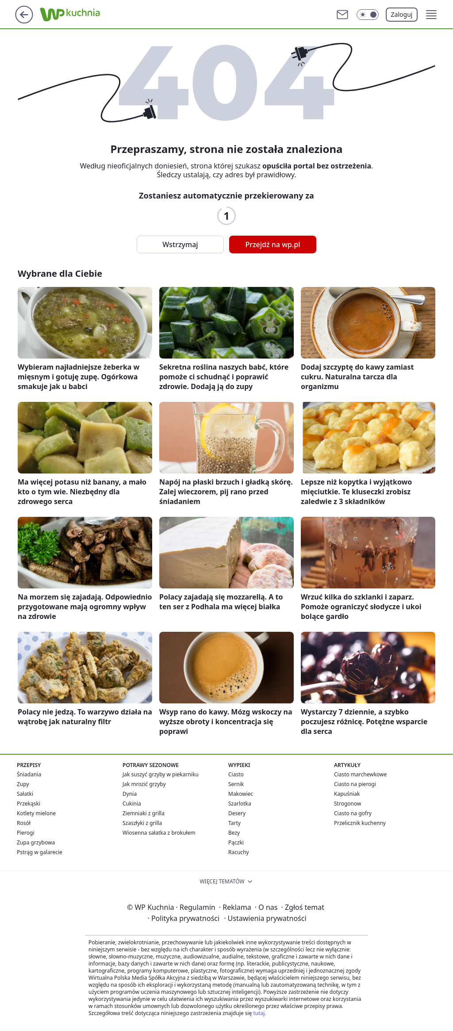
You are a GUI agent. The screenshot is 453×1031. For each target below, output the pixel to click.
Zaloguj (402, 14)
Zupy (23, 784)
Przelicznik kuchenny (360, 823)
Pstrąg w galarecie (39, 852)
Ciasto (236, 774)
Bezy (234, 832)
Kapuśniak (347, 794)
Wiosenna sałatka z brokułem (159, 832)
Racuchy (238, 852)
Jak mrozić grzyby (144, 784)
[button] (431, 15)
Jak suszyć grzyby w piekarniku (161, 774)
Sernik (236, 784)
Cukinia (132, 803)
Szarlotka (239, 803)
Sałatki (25, 794)
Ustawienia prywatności (265, 918)
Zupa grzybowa (36, 842)
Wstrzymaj (180, 244)
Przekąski (28, 803)
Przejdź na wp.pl (272, 244)
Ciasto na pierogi (355, 784)
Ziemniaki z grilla (144, 813)
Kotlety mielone (36, 813)
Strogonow (347, 803)
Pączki (236, 842)
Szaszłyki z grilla (142, 823)
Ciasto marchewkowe (360, 774)
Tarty (234, 823)
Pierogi (26, 832)
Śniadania (29, 774)
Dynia (130, 794)
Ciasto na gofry (353, 813)
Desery (237, 813)
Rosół (24, 823)
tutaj (259, 1013)
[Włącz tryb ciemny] (368, 14)
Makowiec (240, 794)
